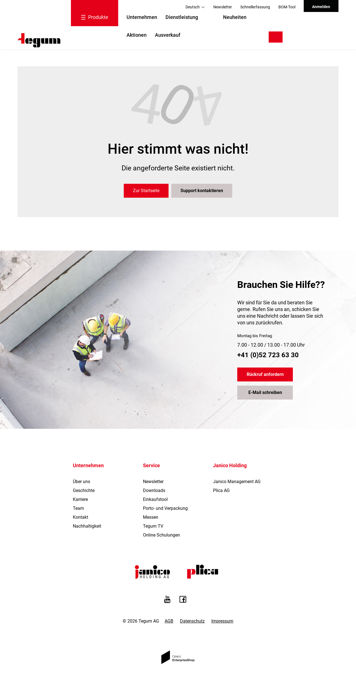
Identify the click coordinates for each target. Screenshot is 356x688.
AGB (169, 621)
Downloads (154, 490)
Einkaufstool (155, 499)
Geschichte (84, 490)
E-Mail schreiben (265, 392)
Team (78, 508)
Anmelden (321, 6)
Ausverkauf (167, 35)
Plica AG (221, 490)
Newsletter (222, 7)
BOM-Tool (286, 7)
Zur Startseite (146, 190)
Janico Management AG (237, 481)
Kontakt (80, 517)
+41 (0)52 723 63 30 (268, 355)
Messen (150, 517)
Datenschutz (192, 621)
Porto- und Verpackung (165, 508)
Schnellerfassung (255, 7)
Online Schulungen (161, 535)
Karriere (80, 499)
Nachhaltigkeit (87, 526)
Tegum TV (153, 526)
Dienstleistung (181, 17)
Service (151, 465)
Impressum (222, 621)
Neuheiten (234, 17)
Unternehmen (142, 17)
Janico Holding (230, 465)
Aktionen (137, 35)
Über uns (81, 481)
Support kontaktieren (202, 190)
